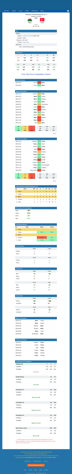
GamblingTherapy (37, 461)
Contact (46, 470)
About (40, 470)
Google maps (25, 42)
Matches (6, 10)
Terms (35, 470)
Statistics (34, 10)
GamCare (45, 461)
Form (27, 10)
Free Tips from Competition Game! (36, 74)
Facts (20, 10)
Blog (42, 10)
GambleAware (27, 461)
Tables (14, 10)
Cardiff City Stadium (27, 35)
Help (25, 470)
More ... (55, 133)
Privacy (30, 470)
